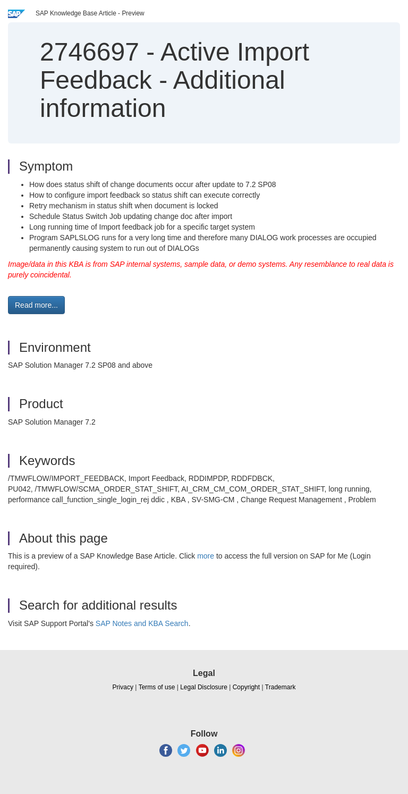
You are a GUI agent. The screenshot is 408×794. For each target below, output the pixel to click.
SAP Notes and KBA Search (142, 623)
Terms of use (157, 687)
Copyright (246, 687)
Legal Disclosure (203, 687)
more (205, 556)
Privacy (123, 687)
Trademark (280, 687)
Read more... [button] (36, 305)
